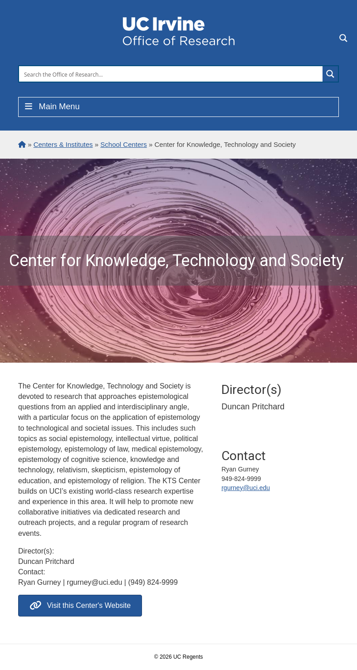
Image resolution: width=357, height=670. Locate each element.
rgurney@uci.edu (245, 487)
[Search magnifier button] (330, 74)
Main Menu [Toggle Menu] (51, 106)
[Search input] (171, 74)
